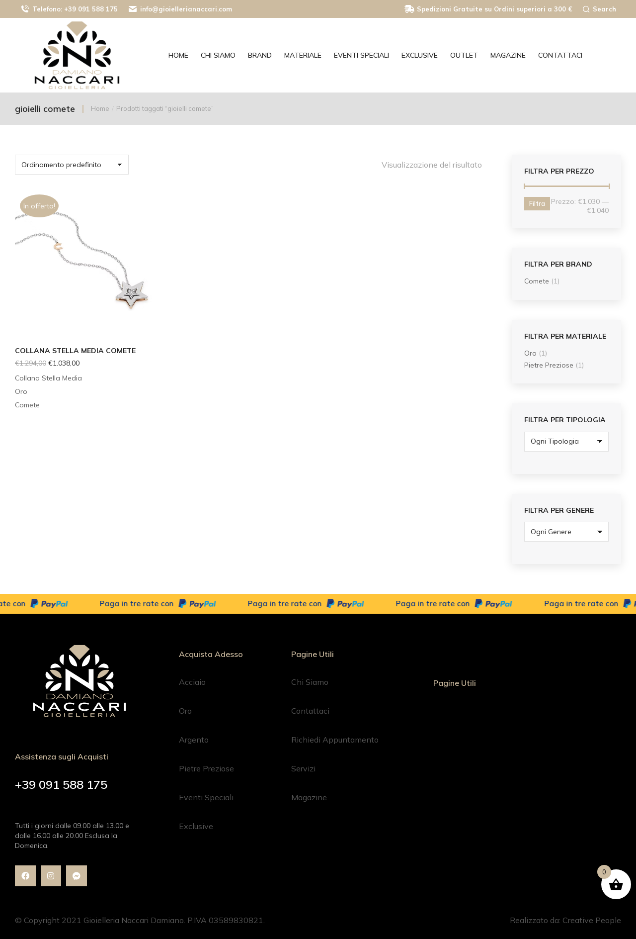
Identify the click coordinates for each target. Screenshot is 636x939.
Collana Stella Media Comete (75, 350)
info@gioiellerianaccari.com (180, 9)
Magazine (309, 797)
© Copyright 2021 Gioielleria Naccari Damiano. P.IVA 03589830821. (140, 920)
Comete (536, 281)
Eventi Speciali (206, 797)
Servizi (303, 768)
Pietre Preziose (548, 365)
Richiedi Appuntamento (335, 740)
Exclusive (196, 826)
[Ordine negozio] (72, 165)
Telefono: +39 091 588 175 (69, 9)
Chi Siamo (309, 682)
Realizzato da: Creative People (565, 920)
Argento (194, 740)
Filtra (537, 203)
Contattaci (310, 711)
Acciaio (192, 682)
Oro (530, 353)
